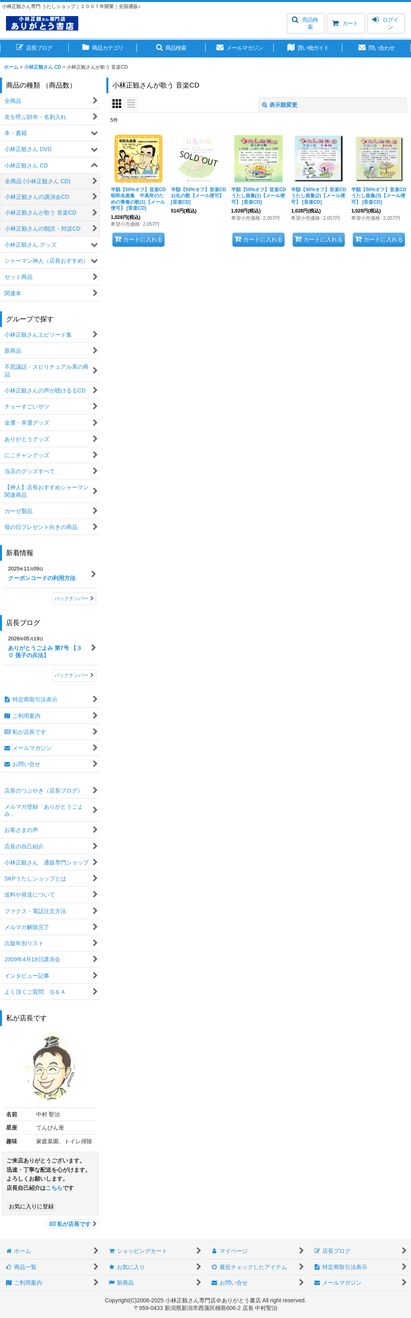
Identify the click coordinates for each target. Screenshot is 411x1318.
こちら (54, 1188)
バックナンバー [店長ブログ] (74, 675)
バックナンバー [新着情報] (74, 598)
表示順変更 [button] (279, 105)
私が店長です (72, 1224)
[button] (306, 23)
